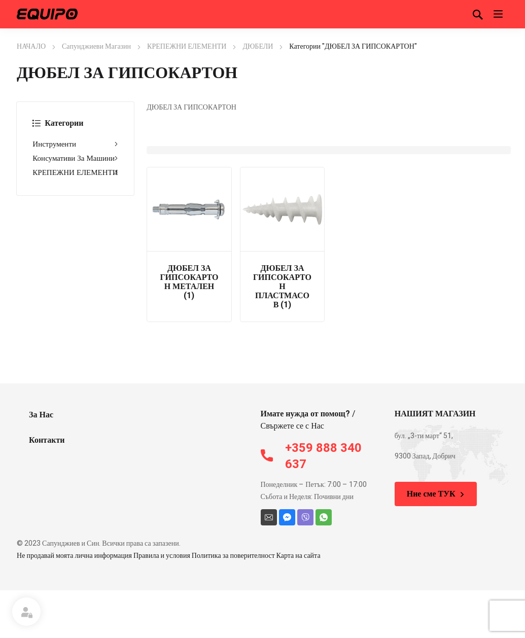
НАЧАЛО (31, 46)
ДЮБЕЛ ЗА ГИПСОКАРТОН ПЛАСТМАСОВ (282, 286)
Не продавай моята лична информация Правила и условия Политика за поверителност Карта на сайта (169, 555)
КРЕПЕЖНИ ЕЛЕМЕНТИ (186, 46)
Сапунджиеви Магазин (96, 46)
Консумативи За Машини (75, 158)
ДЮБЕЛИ (257, 46)
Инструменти (75, 144)
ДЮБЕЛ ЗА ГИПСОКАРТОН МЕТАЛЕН (189, 282)
